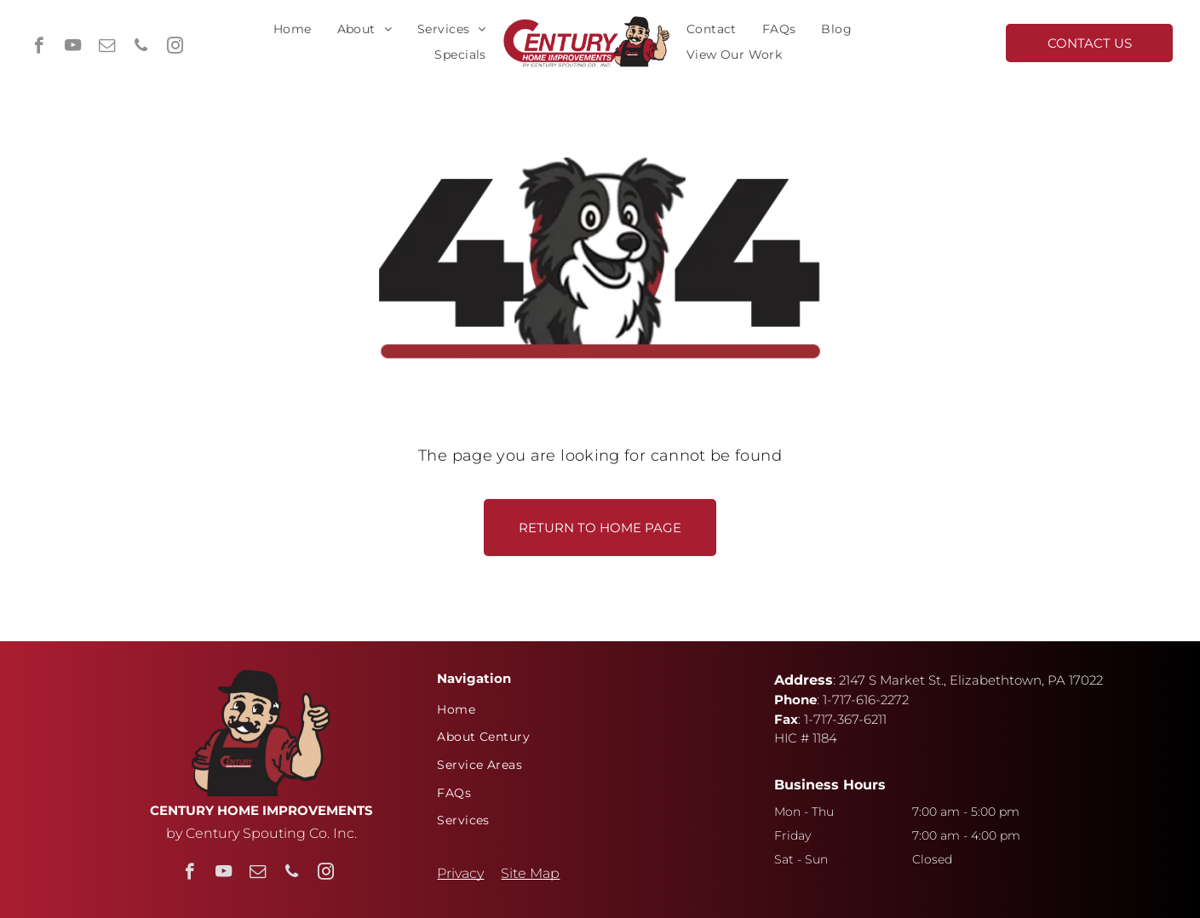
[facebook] (38, 47)
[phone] (141, 47)
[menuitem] (292, 29)
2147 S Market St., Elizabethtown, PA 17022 (971, 680)
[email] (107, 47)
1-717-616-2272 (866, 699)
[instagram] (175, 47)
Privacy (460, 873)
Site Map (530, 873)
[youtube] (72, 47)
